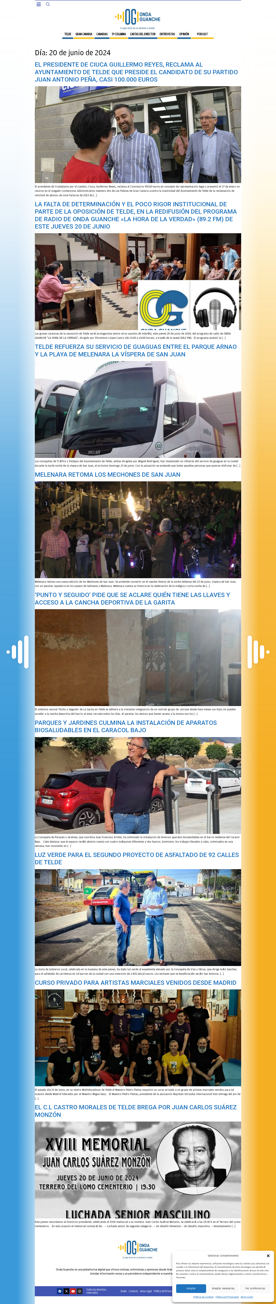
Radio (124, 1291)
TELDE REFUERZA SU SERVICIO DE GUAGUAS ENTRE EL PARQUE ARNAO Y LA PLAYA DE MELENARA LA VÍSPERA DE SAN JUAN (136, 350)
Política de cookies (203, 1297)
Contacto (133, 1291)
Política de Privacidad (227, 1297)
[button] (268, 1256)
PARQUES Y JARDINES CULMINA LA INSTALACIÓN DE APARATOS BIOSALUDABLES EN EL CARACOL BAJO (126, 726)
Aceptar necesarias (223, 1288)
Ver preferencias (255, 1288)
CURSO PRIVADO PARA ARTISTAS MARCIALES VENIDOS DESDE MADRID (136, 982)
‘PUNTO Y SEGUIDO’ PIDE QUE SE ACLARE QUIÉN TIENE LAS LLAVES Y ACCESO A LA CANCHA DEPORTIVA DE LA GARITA (132, 598)
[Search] (48, 4)
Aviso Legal (247, 1297)
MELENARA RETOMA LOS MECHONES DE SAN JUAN (107, 474)
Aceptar (191, 1288)
